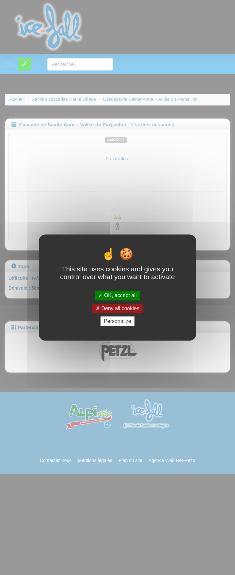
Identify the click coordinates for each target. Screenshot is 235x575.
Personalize (117, 321)
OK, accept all (117, 295)
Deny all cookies (117, 308)
